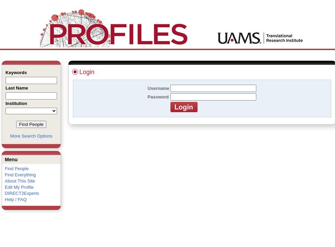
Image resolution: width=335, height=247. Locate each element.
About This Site (20, 181)
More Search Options (31, 136)
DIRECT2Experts (22, 193)
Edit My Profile (19, 187)
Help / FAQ (16, 199)
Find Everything (20, 174)
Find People (17, 168)
